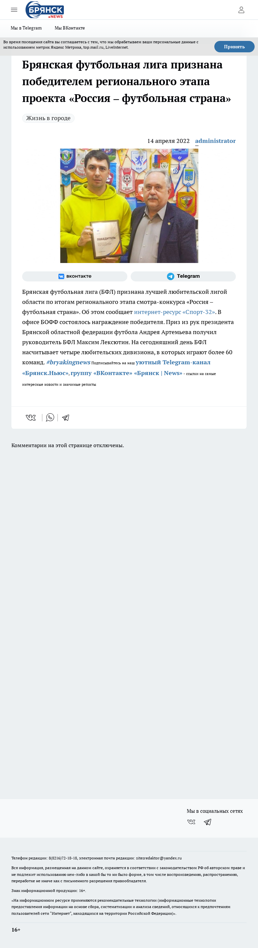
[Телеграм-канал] (183, 276)
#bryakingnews (68, 362)
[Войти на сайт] (241, 9)
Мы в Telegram (26, 28)
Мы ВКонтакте (70, 28)
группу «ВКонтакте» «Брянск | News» (126, 373)
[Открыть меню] (14, 9)
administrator (215, 141)
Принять (234, 47)
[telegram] (68, 417)
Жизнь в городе (48, 118)
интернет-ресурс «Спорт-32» (174, 312)
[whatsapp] (50, 417)
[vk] (31, 417)
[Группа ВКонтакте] (74, 276)
